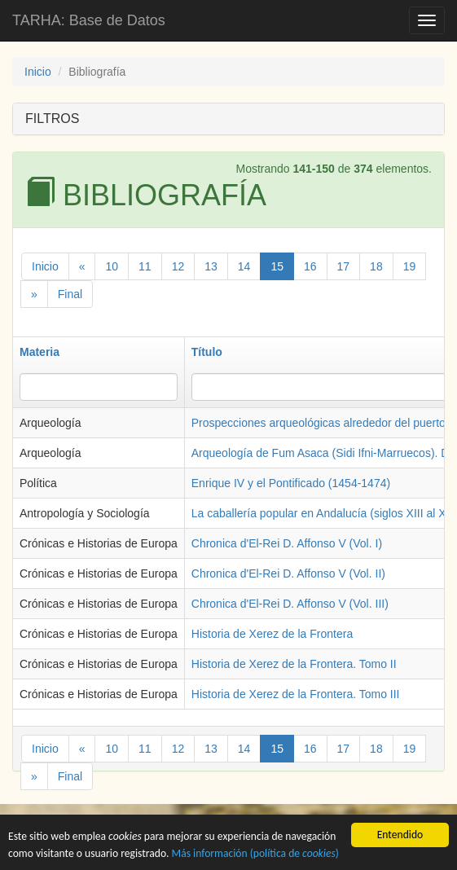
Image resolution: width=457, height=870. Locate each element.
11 (145, 266)
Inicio (37, 71)
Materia (39, 351)
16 (310, 266)
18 (376, 266)
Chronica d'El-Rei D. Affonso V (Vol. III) (290, 603)
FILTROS (52, 118)
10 (111, 266)
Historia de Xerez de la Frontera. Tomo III (295, 694)
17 (343, 266)
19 (409, 266)
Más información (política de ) (255, 859)
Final (70, 294)
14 (244, 266)
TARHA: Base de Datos (88, 20)
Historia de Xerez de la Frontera (272, 633)
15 (276, 266)
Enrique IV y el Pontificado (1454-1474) (290, 483)
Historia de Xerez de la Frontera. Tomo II (294, 663)
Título (206, 351)
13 (211, 266)
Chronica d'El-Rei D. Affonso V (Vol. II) (288, 573)
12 (178, 266)
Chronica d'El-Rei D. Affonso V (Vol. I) (286, 543)
